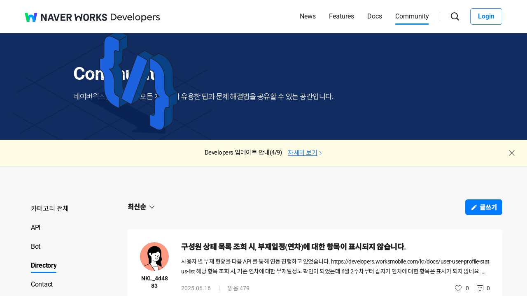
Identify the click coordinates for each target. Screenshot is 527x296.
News (308, 16)
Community (412, 16)
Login (486, 16)
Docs (374, 16)
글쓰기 (488, 207)
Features (341, 16)
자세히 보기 (302, 153)
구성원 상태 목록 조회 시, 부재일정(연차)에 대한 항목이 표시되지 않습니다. (293, 247)
